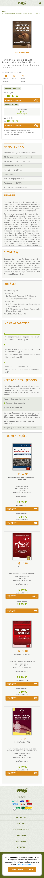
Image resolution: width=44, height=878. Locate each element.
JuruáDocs (21, 841)
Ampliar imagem (22, 53)
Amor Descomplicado (22, 567)
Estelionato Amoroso (22, 654)
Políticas (21, 823)
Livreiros (21, 847)
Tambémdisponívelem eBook (19, 474)
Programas (21, 835)
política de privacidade (24, 864)
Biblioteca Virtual (21, 829)
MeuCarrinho (34, 3)
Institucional (21, 817)
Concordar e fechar (22, 869)
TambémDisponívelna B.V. (23, 474)
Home (4, 11)
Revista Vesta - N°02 (22, 742)
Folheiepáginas (26, 474)
